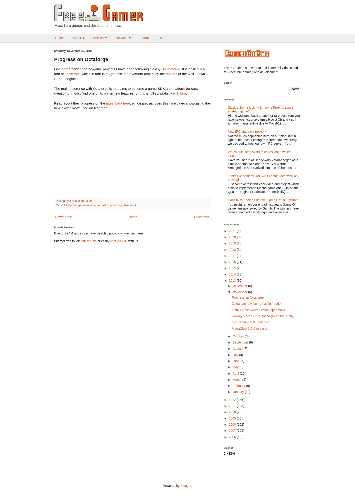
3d (65, 205)
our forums (89, 241)
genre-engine (86, 205)
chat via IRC (118, 241)
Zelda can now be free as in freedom (257, 303)
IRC (160, 38)
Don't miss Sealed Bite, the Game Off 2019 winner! (264, 200)
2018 (233, 249)
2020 (233, 237)
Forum (144, 38)
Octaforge (172, 69)
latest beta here (118, 103)
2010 (233, 412)
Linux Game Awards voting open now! (258, 310)
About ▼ (79, 38)
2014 (233, 274)
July (236, 355)
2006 (233, 437)
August (238, 348)
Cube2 (59, 79)
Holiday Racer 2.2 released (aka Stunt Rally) (263, 316)
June (236, 361)
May (236, 367)
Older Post (201, 217)
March (237, 379)
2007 (233, 430)
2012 (233, 400)
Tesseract (72, 74)
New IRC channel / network (247, 131)
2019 (233, 243)
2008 (233, 424)
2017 (233, 256)
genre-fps (103, 205)
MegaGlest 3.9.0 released (250, 328)
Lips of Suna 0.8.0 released (251, 322)
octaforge (116, 205)
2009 (233, 418)
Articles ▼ (100, 38)
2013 (233, 280)
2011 (233, 406)
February (239, 386)
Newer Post (63, 217)
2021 (233, 231)
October (239, 336)
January (239, 392)
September (241, 342)
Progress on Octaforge (248, 297)
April (236, 373)
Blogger (185, 486)
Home (59, 38)
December (240, 286)
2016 (233, 262)
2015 (233, 268)
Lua (183, 93)
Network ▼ (123, 38)
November (240, 292)
